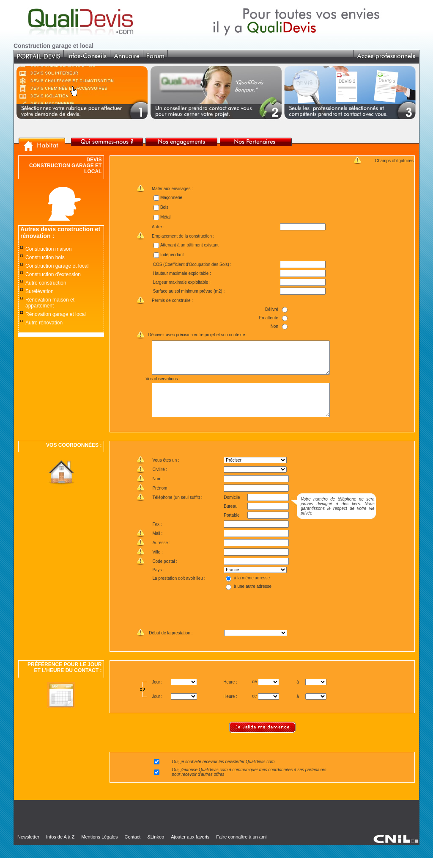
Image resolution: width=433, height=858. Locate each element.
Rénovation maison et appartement (49, 303)
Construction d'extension (53, 274)
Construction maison (48, 249)
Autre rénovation (44, 323)
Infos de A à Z (60, 849)
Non (274, 326)
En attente (268, 318)
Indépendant (172, 254)
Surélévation (39, 291)
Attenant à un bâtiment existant (189, 245)
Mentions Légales (99, 849)
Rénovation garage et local (55, 314)
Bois (164, 207)
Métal (165, 217)
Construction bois (45, 257)
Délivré (271, 309)
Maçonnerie (171, 197)
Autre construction (45, 283)
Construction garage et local (56, 266)
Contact (132, 849)
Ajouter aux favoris (190, 849)
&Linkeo (155, 849)
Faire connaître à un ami (241, 849)
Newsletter (28, 849)
